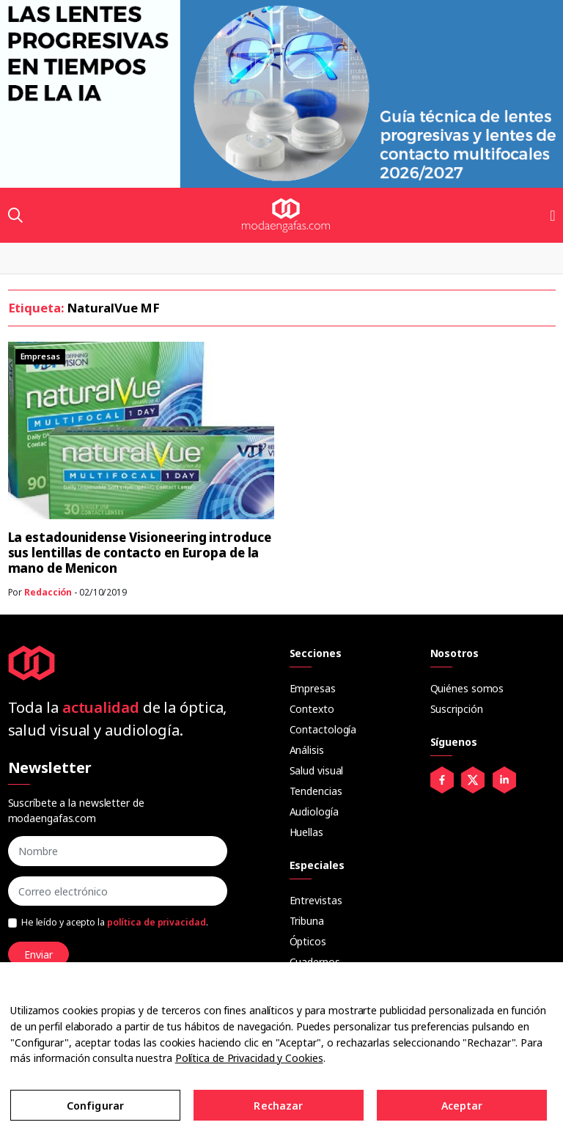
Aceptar (462, 1106)
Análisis (307, 750)
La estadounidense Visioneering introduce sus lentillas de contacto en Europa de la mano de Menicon (139, 552)
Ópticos (308, 941)
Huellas (306, 832)
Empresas (313, 688)
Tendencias (316, 791)
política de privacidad (156, 922)
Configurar (95, 1106)
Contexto (312, 709)
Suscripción (456, 709)
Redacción (48, 592)
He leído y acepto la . (114, 922)
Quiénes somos (467, 688)
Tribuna (307, 921)
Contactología (323, 729)
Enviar (38, 954)
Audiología (314, 811)
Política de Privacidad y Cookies (249, 1058)
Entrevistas (316, 900)
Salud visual (317, 770)
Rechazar (278, 1106)
